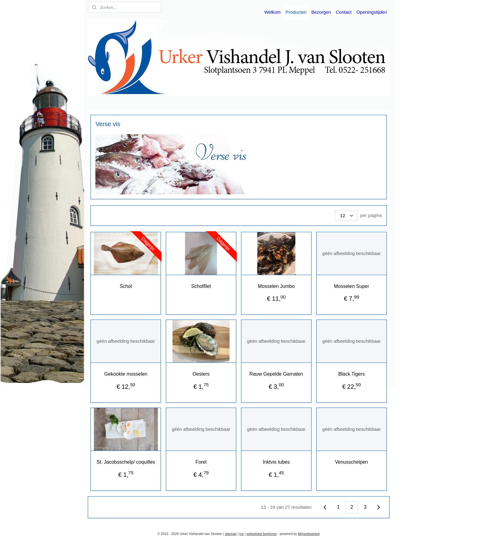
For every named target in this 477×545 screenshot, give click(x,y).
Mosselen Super (351, 286)
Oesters (200, 374)
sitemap (231, 534)
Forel (200, 462)
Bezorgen (321, 12)
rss (241, 534)
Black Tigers (351, 374)
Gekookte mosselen (125, 374)
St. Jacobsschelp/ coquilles (125, 462)
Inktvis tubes (276, 462)
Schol (125, 286)
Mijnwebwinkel (309, 534)
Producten (296, 12)
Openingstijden (371, 12)
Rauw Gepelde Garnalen (276, 374)
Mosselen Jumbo (276, 286)
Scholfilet (201, 286)
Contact (344, 12)
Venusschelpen (351, 462)
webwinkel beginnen (262, 534)
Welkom (272, 12)
